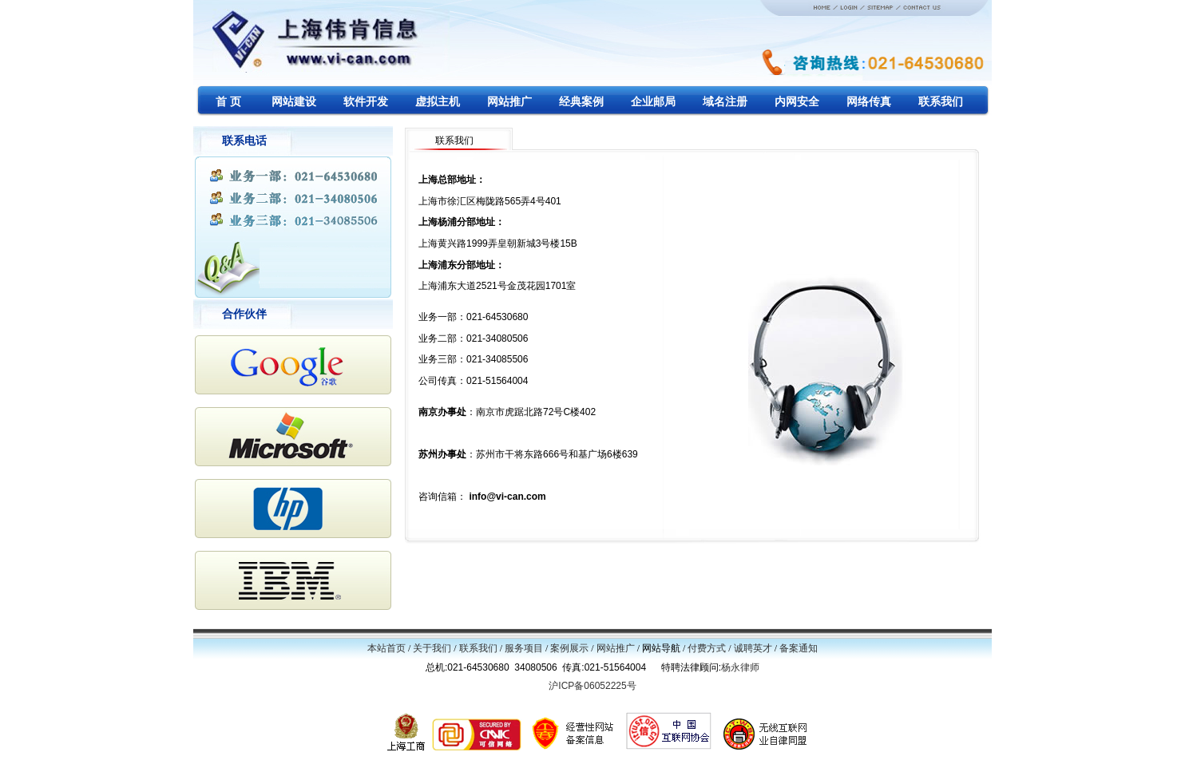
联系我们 (478, 648)
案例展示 (569, 648)
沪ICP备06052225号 (592, 685)
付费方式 (707, 648)
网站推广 (615, 648)
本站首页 (386, 648)
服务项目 (524, 648)
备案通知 (798, 648)
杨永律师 (740, 667)
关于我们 (432, 648)
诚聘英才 (753, 648)
